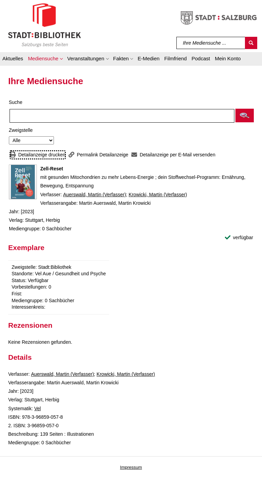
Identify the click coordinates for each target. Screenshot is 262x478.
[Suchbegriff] (211, 42)
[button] (45, 59)
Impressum (131, 467)
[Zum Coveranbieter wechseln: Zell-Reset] (23, 182)
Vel (37, 408)
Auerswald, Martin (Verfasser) (94, 194)
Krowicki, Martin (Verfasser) (158, 194)
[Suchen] (251, 43)
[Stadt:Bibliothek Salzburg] (44, 25)
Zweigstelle (21, 130)
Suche (16, 102)
